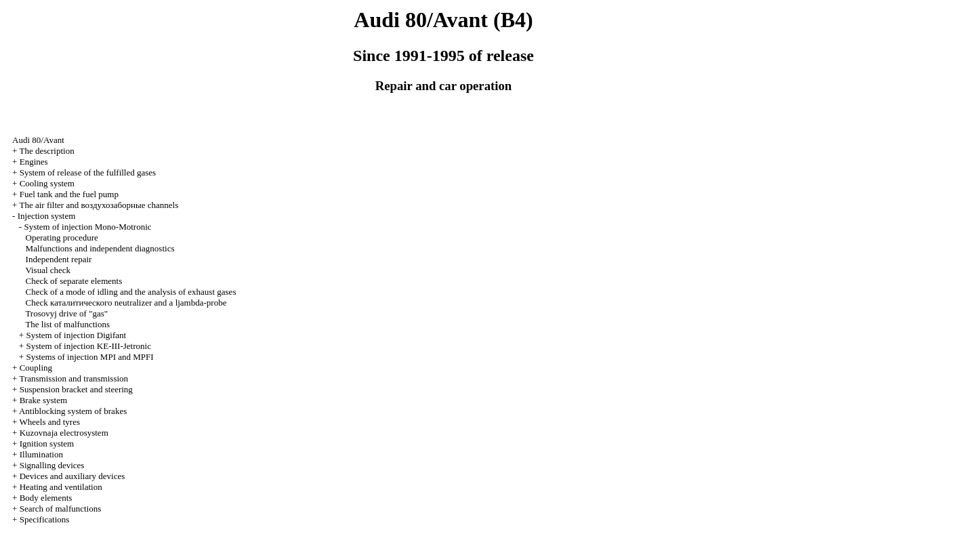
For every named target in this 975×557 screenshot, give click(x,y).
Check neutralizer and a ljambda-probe (126, 302)
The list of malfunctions (67, 324)
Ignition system (47, 443)
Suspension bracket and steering (76, 389)
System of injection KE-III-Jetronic (88, 346)
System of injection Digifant (76, 335)
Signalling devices (52, 465)
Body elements (46, 498)
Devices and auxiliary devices (72, 476)
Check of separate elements (74, 281)
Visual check (47, 270)
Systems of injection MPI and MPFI (89, 357)
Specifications (45, 519)
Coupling (36, 368)
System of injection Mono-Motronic (87, 227)
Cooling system (47, 183)
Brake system (43, 400)
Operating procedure (62, 237)
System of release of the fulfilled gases (88, 172)
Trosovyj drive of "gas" (66, 313)
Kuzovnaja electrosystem (64, 433)
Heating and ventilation (61, 487)
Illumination (41, 454)
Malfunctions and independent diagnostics (100, 248)
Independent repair (59, 259)
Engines (34, 162)
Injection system (47, 216)
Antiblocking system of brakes (73, 411)
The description (46, 151)
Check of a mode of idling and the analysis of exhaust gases (131, 292)
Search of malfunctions (61, 508)
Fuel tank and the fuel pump (69, 194)
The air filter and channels (98, 205)
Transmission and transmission (73, 378)
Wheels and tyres (49, 422)
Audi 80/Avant (38, 140)
